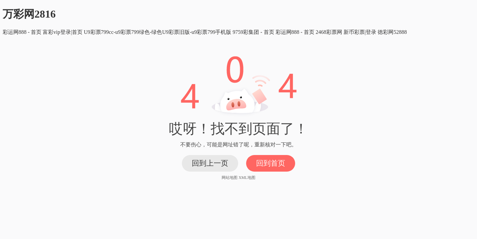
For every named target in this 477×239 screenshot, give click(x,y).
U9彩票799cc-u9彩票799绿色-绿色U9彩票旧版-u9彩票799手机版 (157, 32)
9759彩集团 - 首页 (253, 32)
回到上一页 (210, 163)
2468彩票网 (329, 32)
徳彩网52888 (392, 32)
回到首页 (270, 163)
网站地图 (230, 177)
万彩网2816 (29, 14)
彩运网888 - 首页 (22, 32)
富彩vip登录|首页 (62, 32)
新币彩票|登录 (360, 32)
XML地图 (246, 177)
